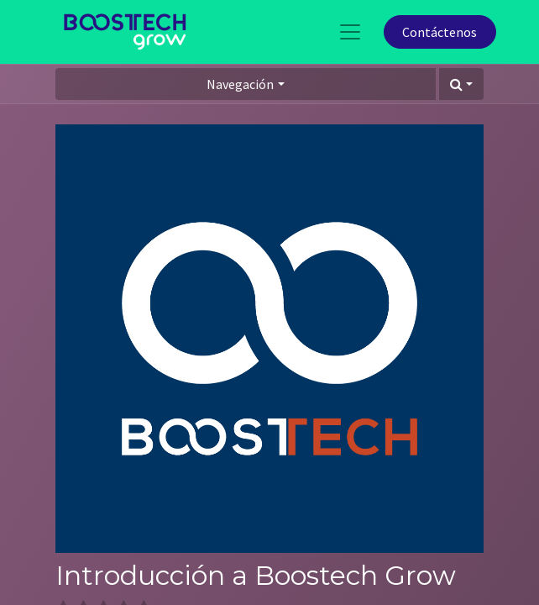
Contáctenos (439, 32)
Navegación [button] (240, 84)
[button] (461, 84)
